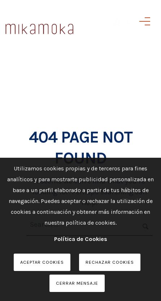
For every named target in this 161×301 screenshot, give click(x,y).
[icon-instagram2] (118, 32)
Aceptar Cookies (42, 262)
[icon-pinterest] (128, 32)
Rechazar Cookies (110, 262)
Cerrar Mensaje (77, 283)
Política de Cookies (80, 239)
